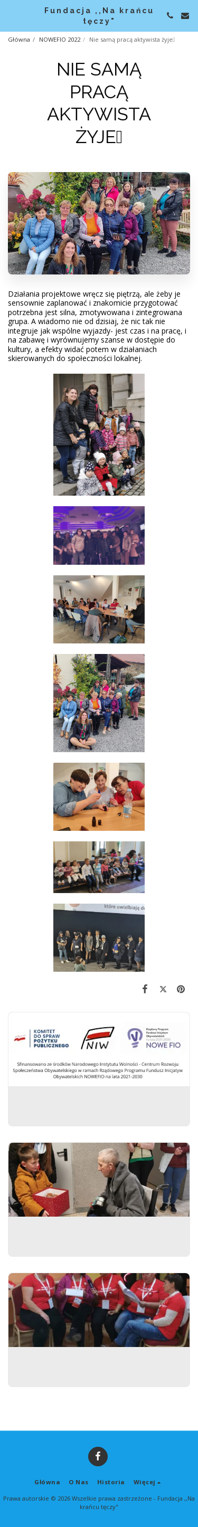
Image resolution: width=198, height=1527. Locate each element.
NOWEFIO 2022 (59, 39)
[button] (12, 15)
